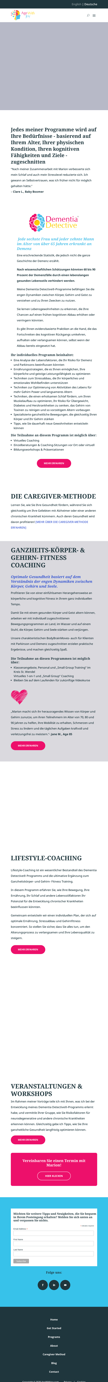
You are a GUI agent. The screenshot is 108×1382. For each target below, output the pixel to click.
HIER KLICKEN (54, 1176)
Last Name (18, 1250)
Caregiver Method (54, 1354)
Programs (54, 1337)
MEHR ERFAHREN (54, 463)
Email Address (20, 1229)
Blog (54, 1363)
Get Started (54, 1328)
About (54, 1345)
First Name (18, 1239)
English (76, 4)
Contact (54, 1371)
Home (54, 1319)
